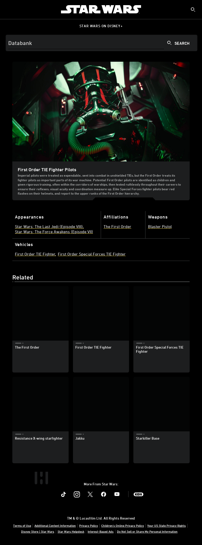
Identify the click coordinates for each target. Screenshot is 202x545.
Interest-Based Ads (101, 531)
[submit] (193, 9)
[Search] (101, 43)
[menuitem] (8, 9)
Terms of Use (22, 525)
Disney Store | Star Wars (37, 531)
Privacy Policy (88, 525)
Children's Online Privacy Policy (122, 525)
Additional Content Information (55, 525)
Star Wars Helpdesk (71, 531)
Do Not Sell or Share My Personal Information (147, 531)
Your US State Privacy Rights (166, 525)
